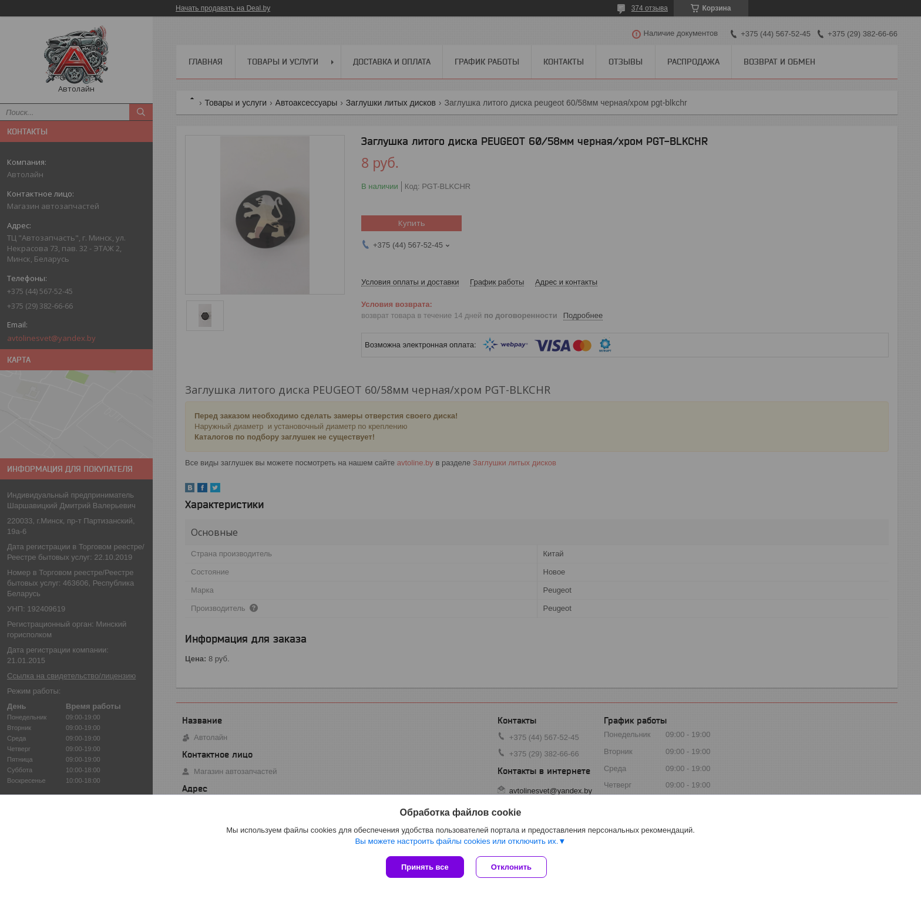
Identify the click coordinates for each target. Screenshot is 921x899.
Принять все (425, 867)
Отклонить (511, 867)
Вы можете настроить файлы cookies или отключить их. (456, 841)
